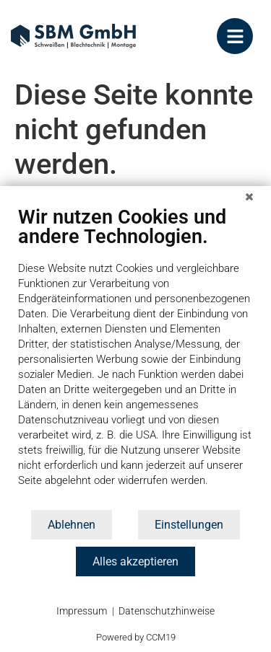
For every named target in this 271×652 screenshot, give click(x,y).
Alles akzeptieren (135, 561)
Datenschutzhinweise (167, 611)
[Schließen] (249, 196)
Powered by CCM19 (136, 637)
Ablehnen (71, 525)
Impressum (81, 611)
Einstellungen (189, 525)
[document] (135, 356)
